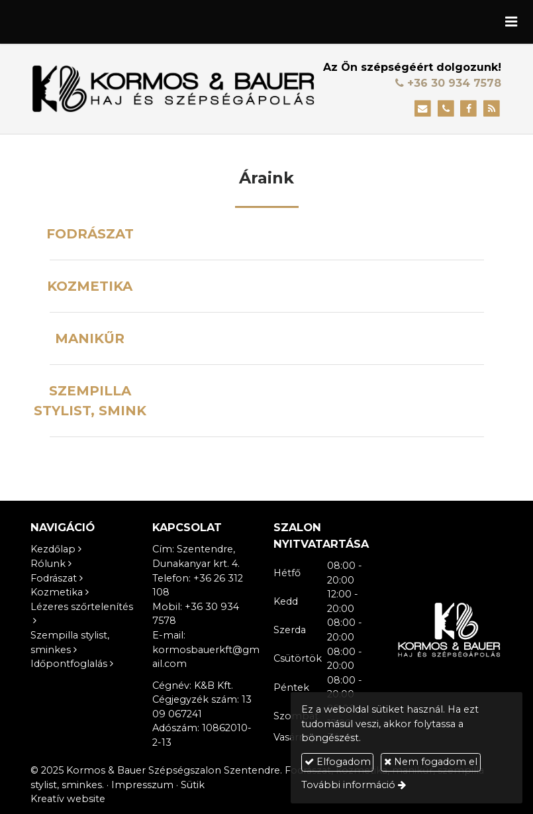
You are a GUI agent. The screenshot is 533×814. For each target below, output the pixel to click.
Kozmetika (56, 592)
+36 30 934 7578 (448, 83)
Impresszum (142, 785)
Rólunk (48, 564)
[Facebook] (468, 109)
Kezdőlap (52, 549)
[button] (511, 22)
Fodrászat (53, 578)
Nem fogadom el (430, 762)
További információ (348, 785)
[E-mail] (422, 109)
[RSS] (491, 109)
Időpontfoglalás (68, 664)
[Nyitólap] (173, 89)
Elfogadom (338, 762)
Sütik (193, 785)
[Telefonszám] (446, 109)
